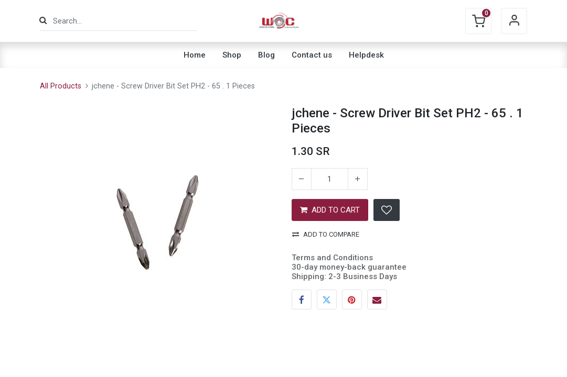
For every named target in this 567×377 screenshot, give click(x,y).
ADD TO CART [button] (330, 210)
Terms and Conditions (332, 257)
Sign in (514, 21)
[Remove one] (301, 179)
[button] (386, 210)
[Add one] (357, 179)
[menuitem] (194, 55)
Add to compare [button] (325, 234)
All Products (60, 86)
